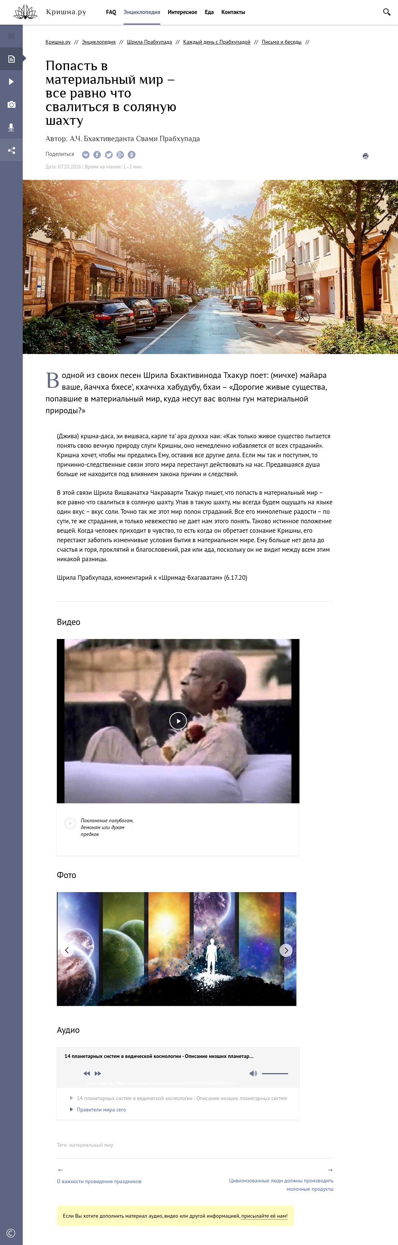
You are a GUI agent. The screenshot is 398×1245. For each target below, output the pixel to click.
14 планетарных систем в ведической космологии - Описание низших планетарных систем (182, 1098)
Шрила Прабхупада (149, 41)
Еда (209, 12)
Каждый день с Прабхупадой (217, 41)
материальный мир (91, 1144)
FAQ (111, 12)
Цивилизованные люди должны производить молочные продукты (281, 1184)
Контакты (233, 12)
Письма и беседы (282, 41)
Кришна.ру (58, 41)
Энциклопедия (142, 12)
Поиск (386, 12)
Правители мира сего (101, 1109)
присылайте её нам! (264, 1215)
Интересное (182, 12)
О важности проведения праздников (99, 1181)
